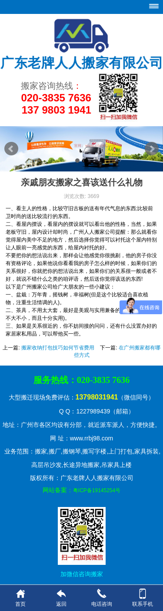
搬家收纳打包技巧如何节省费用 (57, 348)
